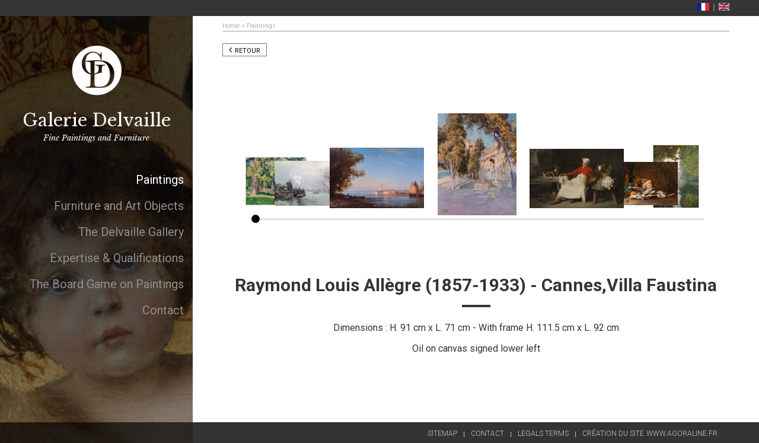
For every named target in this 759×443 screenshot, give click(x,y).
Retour (244, 51)
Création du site (613, 433)
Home (231, 26)
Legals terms (543, 433)
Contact (487, 433)
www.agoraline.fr (681, 433)
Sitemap (442, 433)
